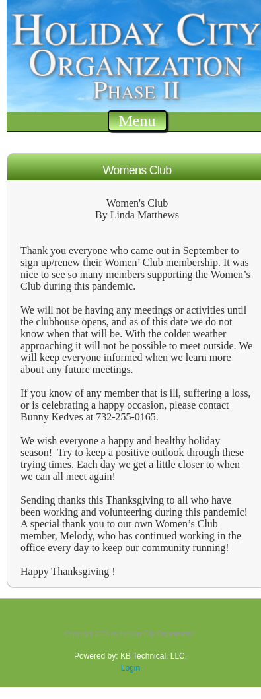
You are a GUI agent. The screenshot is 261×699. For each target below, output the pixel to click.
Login (130, 668)
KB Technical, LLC (152, 656)
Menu (137, 120)
